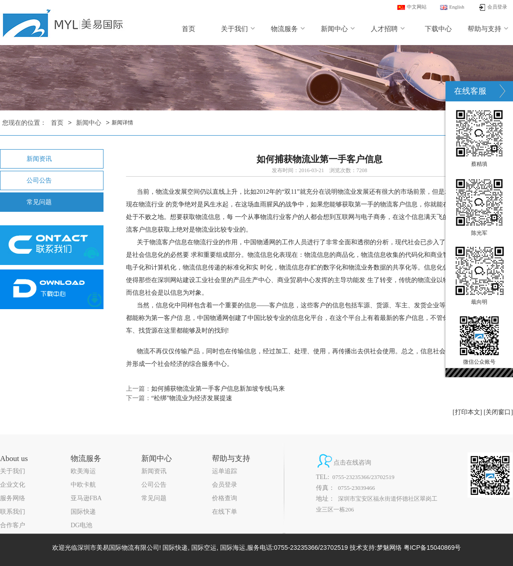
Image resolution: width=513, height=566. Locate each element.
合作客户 (12, 525)
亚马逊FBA (86, 498)
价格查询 (224, 498)
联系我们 (12, 511)
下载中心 (438, 28)
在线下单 (224, 511)
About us (14, 458)
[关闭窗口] (498, 412)
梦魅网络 (389, 547)
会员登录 (224, 484)
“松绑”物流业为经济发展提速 (191, 398)
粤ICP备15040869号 (432, 547)
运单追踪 (224, 471)
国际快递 (83, 511)
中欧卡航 (83, 484)
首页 (188, 28)
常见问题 (39, 202)
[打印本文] (467, 412)
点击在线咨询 (352, 462)
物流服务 (288, 28)
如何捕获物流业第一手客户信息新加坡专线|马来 (218, 388)
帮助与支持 (488, 28)
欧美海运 (83, 471)
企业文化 (12, 484)
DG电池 (81, 525)
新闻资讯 (39, 158)
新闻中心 (338, 28)
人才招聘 (388, 28)
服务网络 (12, 498)
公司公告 (39, 180)
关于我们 (238, 28)
